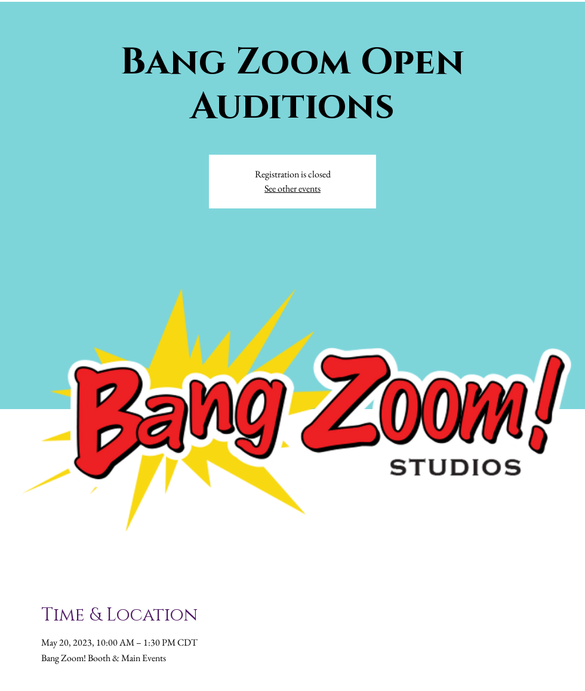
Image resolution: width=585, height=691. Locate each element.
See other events (292, 188)
